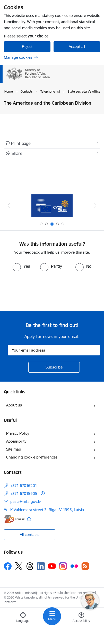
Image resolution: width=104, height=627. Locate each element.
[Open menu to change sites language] (23, 618)
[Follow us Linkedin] (41, 566)
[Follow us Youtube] (52, 566)
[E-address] (14, 519)
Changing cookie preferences (31, 457)
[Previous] (9, 205)
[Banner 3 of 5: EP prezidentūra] (52, 205)
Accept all (77, 46)
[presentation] (43, 291)
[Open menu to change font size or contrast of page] (81, 618)
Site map (13, 449)
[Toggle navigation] (52, 616)
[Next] (95, 205)
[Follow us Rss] (85, 566)
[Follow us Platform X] (19, 566)
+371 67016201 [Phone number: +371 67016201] (23, 485)
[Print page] (52, 143)
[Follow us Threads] (30, 566)
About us (14, 405)
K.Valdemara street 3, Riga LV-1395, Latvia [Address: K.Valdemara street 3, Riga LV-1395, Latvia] (47, 509)
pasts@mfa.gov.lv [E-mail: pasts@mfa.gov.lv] (25, 501)
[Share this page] (52, 153)
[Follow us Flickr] (74, 566)
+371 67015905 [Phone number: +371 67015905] (23, 493)
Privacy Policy (17, 433)
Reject (27, 46)
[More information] (43, 493)
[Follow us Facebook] (8, 566)
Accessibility (16, 441)
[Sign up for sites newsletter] (54, 367)
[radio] (21, 266)
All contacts (29, 534)
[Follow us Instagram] (63, 566)
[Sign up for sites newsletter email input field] (54, 350)
